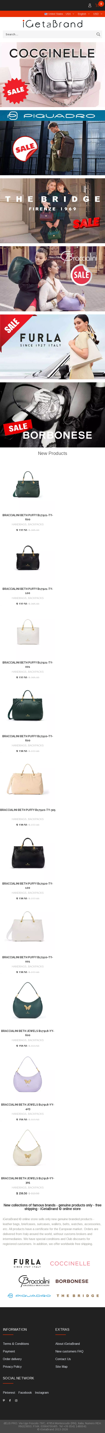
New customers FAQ (69, 1351)
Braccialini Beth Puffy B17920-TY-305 (27, 809)
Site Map (61, 1366)
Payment (9, 1351)
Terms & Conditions (16, 1343)
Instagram (42, 1392)
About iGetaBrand (67, 1343)
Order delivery (12, 1359)
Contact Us (63, 1359)
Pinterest (9, 1392)
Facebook (25, 1392)
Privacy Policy (12, 1366)
